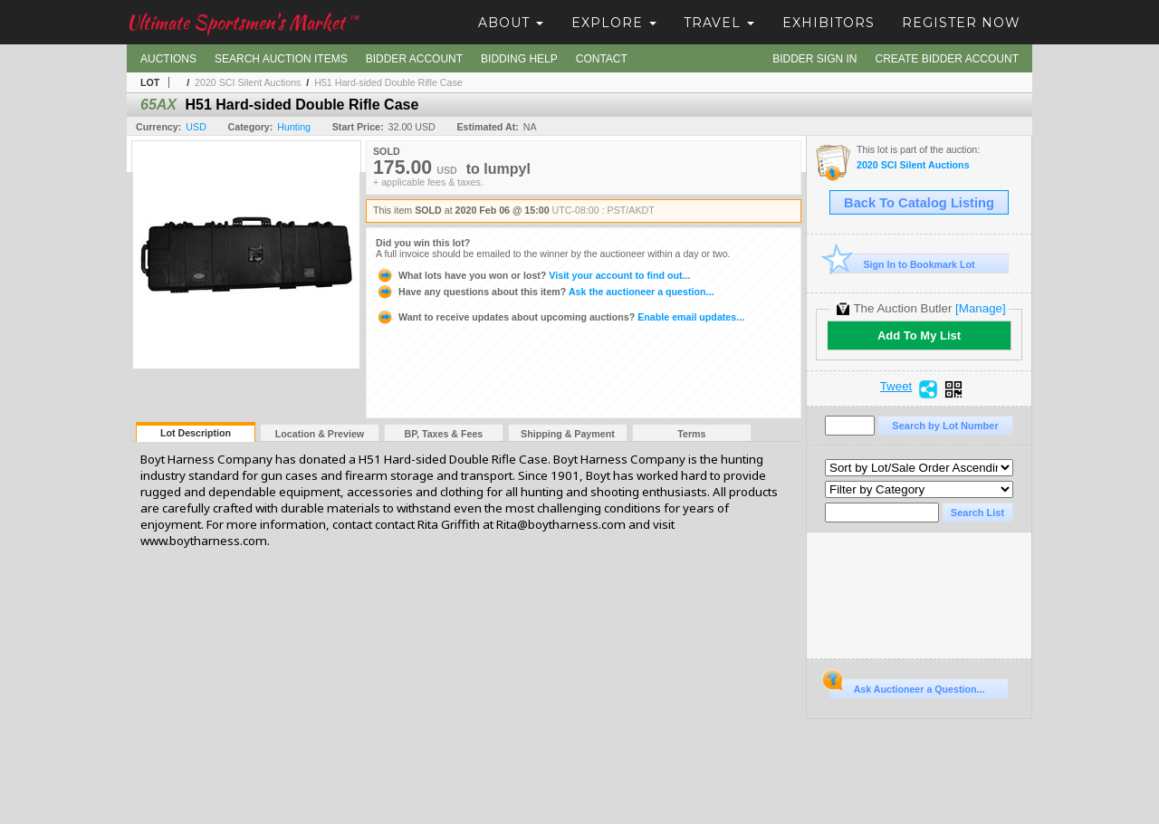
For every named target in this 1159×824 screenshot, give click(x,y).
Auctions (168, 59)
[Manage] (980, 308)
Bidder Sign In (814, 59)
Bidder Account (414, 59)
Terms (691, 433)
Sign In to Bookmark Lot (902, 264)
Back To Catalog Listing (919, 203)
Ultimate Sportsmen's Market (243, 22)
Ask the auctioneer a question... (545, 291)
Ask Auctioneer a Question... (906, 686)
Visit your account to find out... (533, 275)
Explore (613, 22)
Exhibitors (828, 22)
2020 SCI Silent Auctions (248, 82)
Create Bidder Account (947, 59)
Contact (601, 59)
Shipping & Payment (568, 433)
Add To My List (919, 335)
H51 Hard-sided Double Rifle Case (388, 82)
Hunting (294, 126)
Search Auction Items (281, 59)
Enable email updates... (560, 316)
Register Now (961, 22)
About (510, 22)
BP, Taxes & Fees (444, 433)
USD (196, 126)
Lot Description (195, 432)
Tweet (896, 386)
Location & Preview (319, 433)
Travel (719, 22)
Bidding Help (519, 59)
